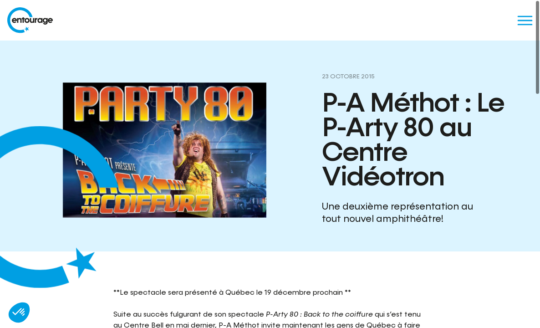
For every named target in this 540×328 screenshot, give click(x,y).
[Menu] (525, 20)
